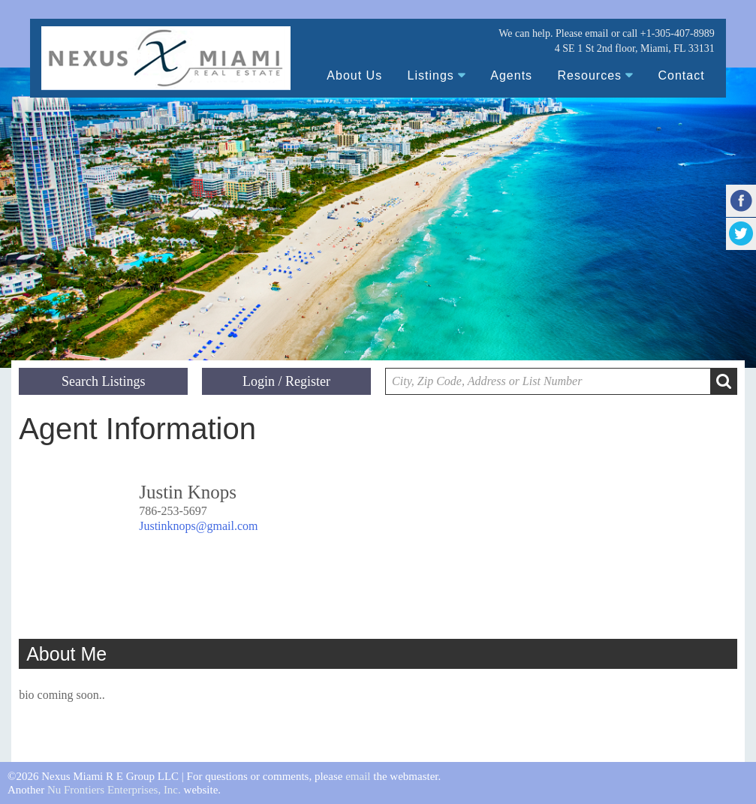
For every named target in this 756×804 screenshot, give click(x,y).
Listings (431, 75)
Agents (511, 75)
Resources (590, 75)
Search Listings (103, 381)
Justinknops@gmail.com (198, 525)
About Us (354, 75)
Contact (681, 75)
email (596, 33)
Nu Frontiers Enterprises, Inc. (114, 790)
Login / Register (286, 381)
